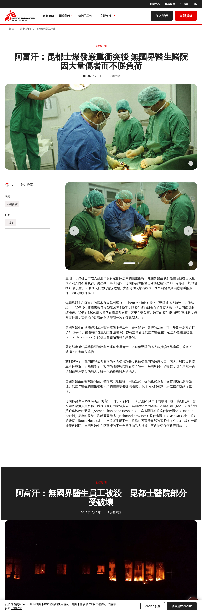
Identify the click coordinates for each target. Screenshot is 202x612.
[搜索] (184, 4)
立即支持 (107, 16)
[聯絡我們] (170, 4)
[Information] (190, 163)
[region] (101, 606)
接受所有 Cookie (182, 606)
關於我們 (66, 16)
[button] (129, 263)
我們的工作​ (86, 16)
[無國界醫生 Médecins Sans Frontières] (20, 15)
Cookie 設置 (152, 606)
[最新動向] (48, 16)
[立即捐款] (186, 16)
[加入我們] (162, 16)
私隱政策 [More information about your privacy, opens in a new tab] (16, 608)
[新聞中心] (155, 4)
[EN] (195, 4)
